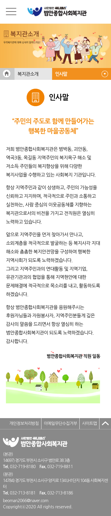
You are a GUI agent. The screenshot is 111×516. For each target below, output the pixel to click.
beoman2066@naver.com (25, 501)
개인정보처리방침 (24, 423)
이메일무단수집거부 (60, 423)
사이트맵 (89, 423)
